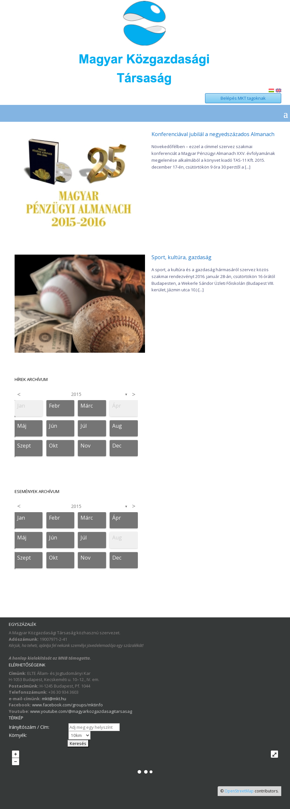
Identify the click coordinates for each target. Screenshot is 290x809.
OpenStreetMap (239, 791)
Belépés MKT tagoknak (243, 98)
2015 (76, 394)
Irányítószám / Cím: (29, 727)
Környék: (18, 735)
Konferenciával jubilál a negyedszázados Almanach (212, 134)
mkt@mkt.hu (54, 699)
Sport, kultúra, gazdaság (181, 257)
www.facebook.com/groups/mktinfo (67, 705)
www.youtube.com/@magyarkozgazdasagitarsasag (81, 711)
